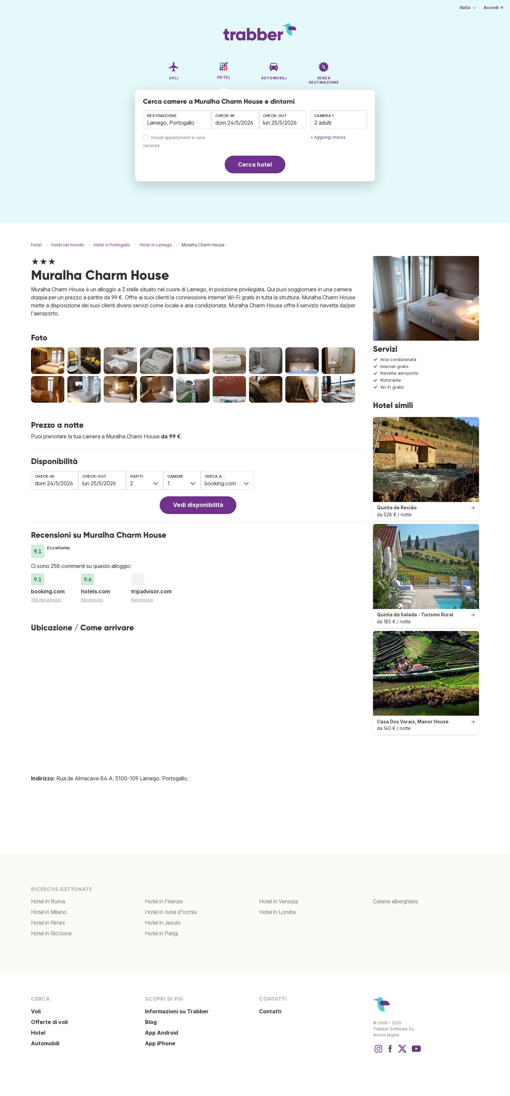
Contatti (270, 1011)
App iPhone (160, 1043)
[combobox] (177, 119)
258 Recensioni (46, 599)
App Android (161, 1032)
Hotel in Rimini (48, 922)
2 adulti (322, 122)
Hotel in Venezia (278, 901)
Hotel (38, 1032)
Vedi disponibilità (198, 504)
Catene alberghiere (395, 901)
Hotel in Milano (49, 912)
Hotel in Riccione (51, 933)
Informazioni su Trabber (177, 1011)
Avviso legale (386, 1034)
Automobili (45, 1043)
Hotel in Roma (48, 901)
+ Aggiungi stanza (327, 137)
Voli (36, 1011)
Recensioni (92, 599)
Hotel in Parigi (161, 933)
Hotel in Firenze (164, 901)
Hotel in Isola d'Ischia (171, 912)
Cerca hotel (255, 164)
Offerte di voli (49, 1022)
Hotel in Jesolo (163, 922)
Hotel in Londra (277, 912)
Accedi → (493, 7)
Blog (151, 1022)
